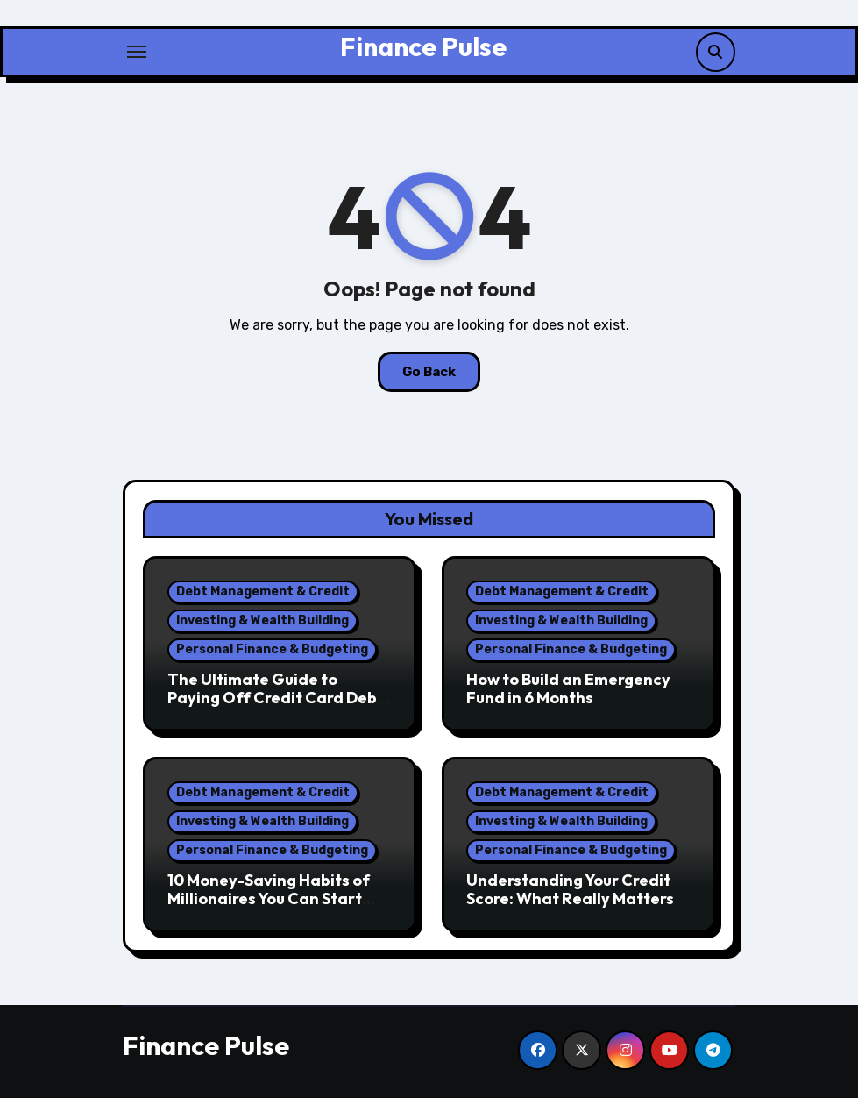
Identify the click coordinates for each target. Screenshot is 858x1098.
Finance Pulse (423, 46)
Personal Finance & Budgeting (272, 649)
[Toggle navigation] (137, 51)
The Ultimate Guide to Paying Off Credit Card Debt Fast (275, 698)
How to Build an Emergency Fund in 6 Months (568, 689)
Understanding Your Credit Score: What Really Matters (570, 889)
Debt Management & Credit (263, 591)
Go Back (429, 372)
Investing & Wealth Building (262, 620)
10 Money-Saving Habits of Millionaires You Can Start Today (268, 899)
